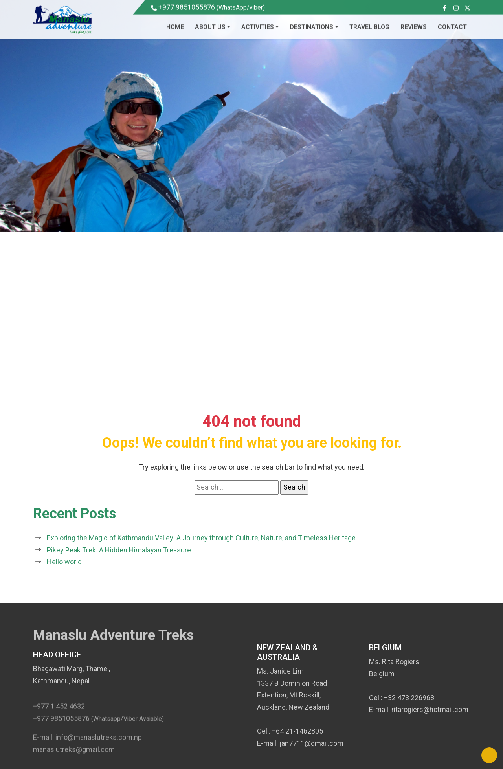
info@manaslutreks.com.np (98, 742)
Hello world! (65, 562)
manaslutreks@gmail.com (74, 755)
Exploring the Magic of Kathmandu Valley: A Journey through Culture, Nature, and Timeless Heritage (201, 538)
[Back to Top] (489, 755)
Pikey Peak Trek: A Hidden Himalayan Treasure (119, 550)
